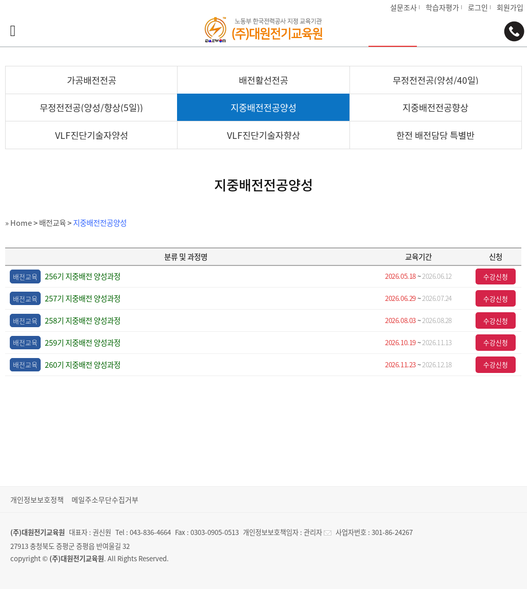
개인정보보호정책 (37, 499)
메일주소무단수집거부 (105, 499)
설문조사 (403, 7)
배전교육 (52, 222)
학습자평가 (442, 7)
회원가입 (510, 7)
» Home (18, 222)
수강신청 (495, 276)
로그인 (478, 7)
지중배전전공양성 (100, 222)
